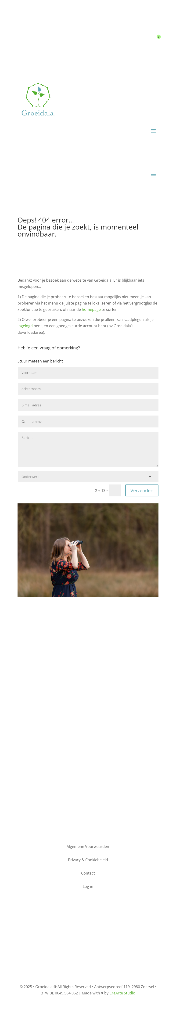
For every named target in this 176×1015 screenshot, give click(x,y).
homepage (91, 309)
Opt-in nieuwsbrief (88, 752)
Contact (128, 38)
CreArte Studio (122, 993)
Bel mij (88, 709)
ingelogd (25, 325)
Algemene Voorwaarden (88, 930)
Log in (107, 38)
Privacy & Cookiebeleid (88, 936)
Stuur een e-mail (88, 666)
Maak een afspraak (87, 801)
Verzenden (141, 490)
